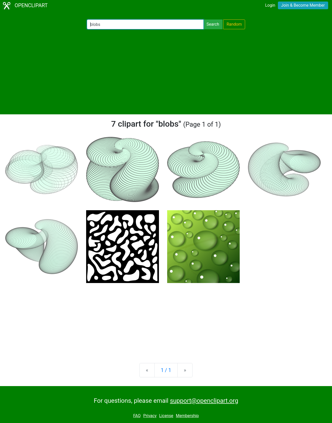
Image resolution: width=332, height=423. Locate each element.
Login (270, 5)
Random (234, 24)
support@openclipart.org (204, 400)
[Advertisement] (166, 72)
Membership (187, 415)
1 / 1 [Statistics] (166, 370)
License (166, 415)
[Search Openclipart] (145, 24)
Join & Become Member (303, 5)
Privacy (150, 415)
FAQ (137, 415)
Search (213, 24)
